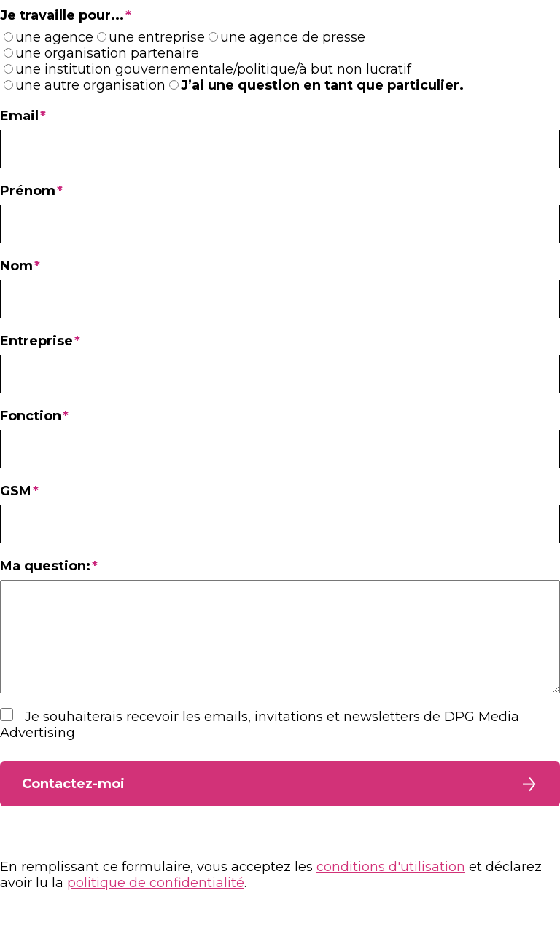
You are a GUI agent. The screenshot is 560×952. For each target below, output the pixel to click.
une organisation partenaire (107, 53)
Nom (16, 266)
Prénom (27, 191)
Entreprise (36, 341)
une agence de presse (292, 37)
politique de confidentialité (155, 905)
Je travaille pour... (62, 15)
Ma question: (45, 566)
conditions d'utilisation (390, 889)
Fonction (30, 416)
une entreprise (157, 37)
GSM (15, 491)
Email (19, 116)
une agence (54, 37)
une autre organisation (90, 85)
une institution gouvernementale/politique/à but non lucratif (213, 69)
